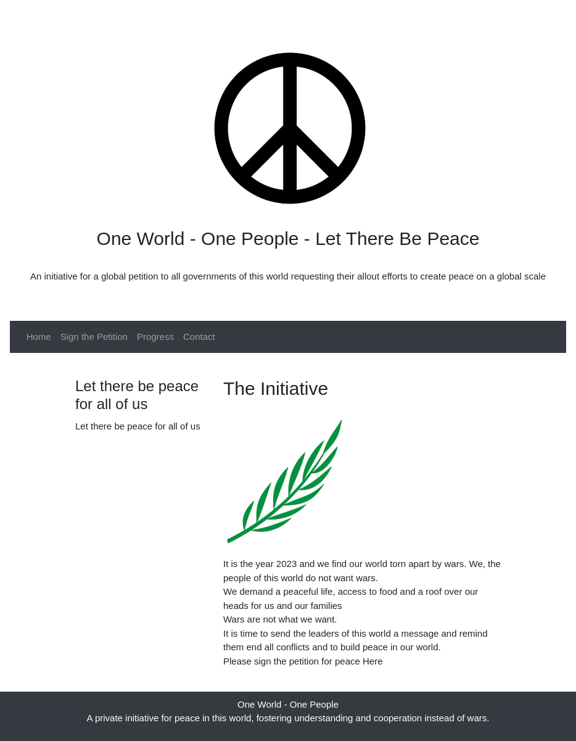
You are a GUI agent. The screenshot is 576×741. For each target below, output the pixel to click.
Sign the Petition (94, 336)
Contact (199, 336)
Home (39, 336)
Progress (155, 336)
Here (373, 661)
